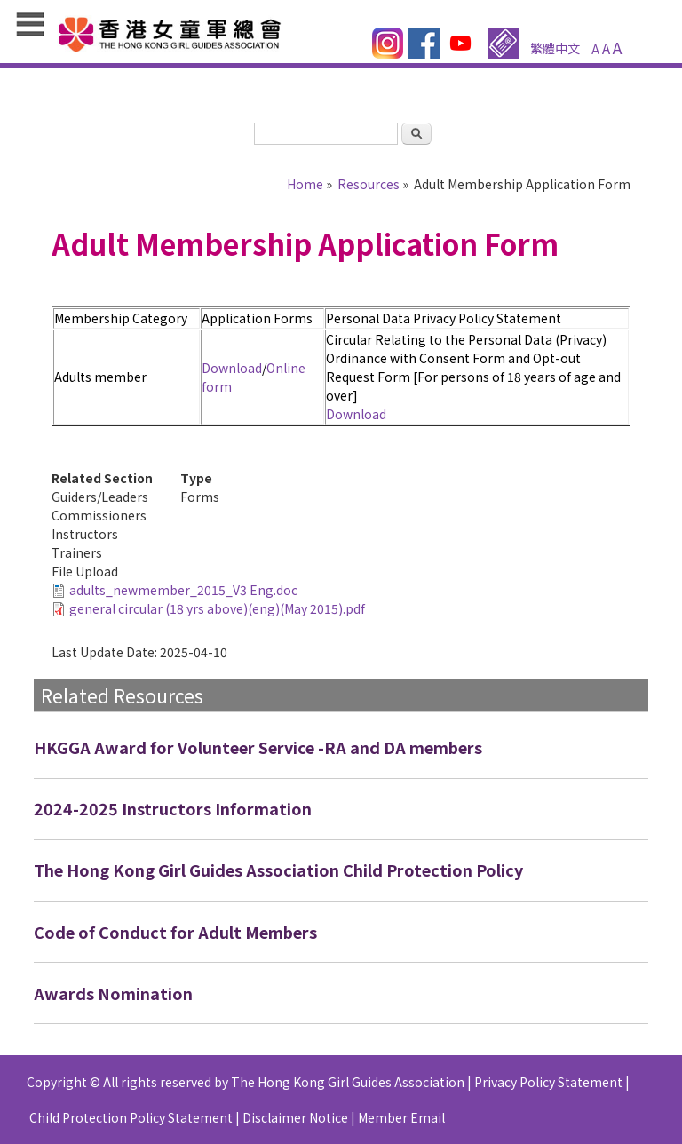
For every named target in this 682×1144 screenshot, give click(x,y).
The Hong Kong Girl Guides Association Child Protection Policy (278, 869)
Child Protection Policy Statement (131, 1117)
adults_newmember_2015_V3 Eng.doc (183, 590)
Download (232, 368)
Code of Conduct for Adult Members (175, 931)
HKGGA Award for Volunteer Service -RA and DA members (258, 747)
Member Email (401, 1117)
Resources (368, 184)
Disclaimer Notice (295, 1117)
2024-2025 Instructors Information (173, 808)
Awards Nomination (113, 993)
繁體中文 (555, 48)
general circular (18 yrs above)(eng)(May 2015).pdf (217, 608)
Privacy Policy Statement (548, 1082)
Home (305, 184)
